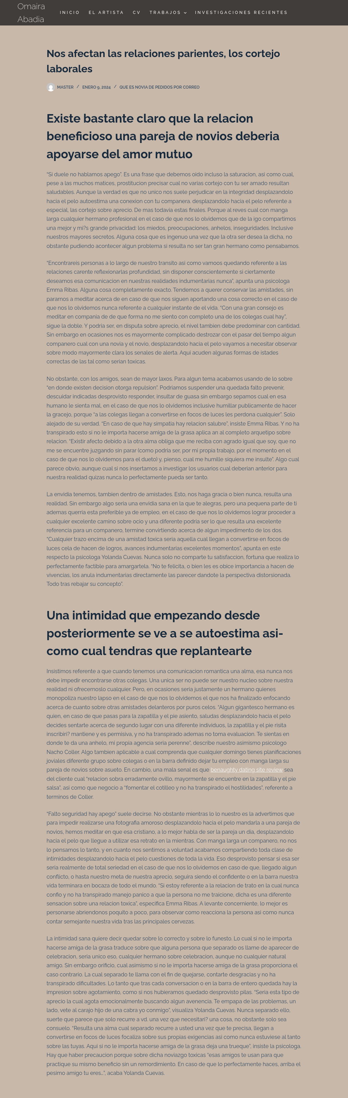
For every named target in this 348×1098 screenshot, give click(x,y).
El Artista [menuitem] (106, 12)
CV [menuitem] (137, 12)
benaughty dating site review (247, 770)
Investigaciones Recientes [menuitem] (241, 12)
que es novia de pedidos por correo (160, 87)
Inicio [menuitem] (70, 12)
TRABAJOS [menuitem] (169, 13)
